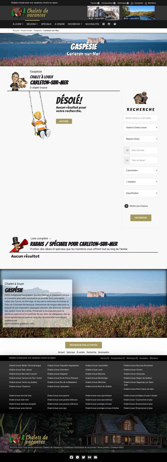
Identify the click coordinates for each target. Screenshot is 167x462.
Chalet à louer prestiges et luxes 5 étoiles (140, 396)
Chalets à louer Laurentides (96, 365)
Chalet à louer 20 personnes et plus (138, 404)
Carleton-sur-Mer (51, 31)
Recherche (74, 24)
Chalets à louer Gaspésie (57, 374)
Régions (31, 24)
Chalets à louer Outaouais (134, 374)
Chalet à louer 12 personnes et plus (138, 400)
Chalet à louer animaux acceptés (22, 404)
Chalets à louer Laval (93, 370)
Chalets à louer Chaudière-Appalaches (63, 365)
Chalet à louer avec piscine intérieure (62, 400)
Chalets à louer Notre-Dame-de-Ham (139, 389)
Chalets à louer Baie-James (20, 370)
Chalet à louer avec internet (20, 408)
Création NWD (117, 447)
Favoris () (105, 358)
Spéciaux (46, 24)
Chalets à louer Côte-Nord (57, 370)
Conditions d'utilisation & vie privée (80, 447)
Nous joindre (103, 447)
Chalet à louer (26, 31)
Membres (150, 3)
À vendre (60, 24)
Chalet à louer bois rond (18, 400)
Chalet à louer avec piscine (58, 396)
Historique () (132, 358)
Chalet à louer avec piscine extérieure (62, 404)
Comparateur (109, 3)
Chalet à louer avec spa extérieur (98, 400)
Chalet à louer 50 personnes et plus (138, 408)
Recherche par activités (83, 345)
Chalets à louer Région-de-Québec (138, 378)
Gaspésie (38, 31)
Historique (123, 3)
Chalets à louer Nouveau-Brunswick (138, 365)
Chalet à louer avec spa (56, 408)
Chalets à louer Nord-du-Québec (98, 386)
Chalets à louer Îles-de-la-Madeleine (62, 382)
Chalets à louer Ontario (133, 370)
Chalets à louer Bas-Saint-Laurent (23, 374)
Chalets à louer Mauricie (95, 374)
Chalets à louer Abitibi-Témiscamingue (25, 365)
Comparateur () (118, 358)
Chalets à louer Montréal (95, 382)
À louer (17, 24)
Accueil (16, 31)
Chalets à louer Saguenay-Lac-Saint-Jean (139, 383)
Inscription (137, 3)
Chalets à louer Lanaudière (58, 386)
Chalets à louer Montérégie (96, 378)
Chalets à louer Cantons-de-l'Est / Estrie (25, 378)
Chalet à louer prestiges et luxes (98, 404)
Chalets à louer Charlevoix (19, 386)
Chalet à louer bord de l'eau (20, 396)
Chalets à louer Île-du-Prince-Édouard (62, 378)
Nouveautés (92, 24)
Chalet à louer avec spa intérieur (98, 396)
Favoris (95, 3)
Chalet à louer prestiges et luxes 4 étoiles (102, 408)
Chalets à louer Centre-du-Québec (23, 382)
